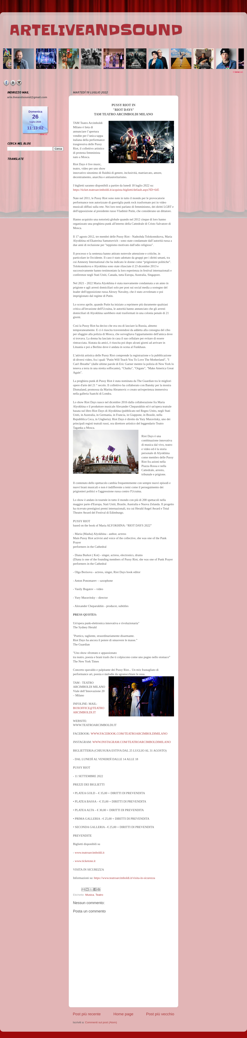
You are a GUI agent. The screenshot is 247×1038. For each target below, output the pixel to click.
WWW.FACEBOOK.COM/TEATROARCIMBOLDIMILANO (129, 733)
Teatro (99, 894)
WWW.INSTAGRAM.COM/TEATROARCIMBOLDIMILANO (131, 742)
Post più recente (87, 1014)
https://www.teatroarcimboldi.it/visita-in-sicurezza (124, 878)
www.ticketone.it (85, 861)
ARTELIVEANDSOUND (96, 30)
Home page (123, 1014)
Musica (89, 894)
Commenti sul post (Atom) (101, 1022)
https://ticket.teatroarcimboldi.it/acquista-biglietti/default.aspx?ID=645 (116, 189)
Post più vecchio (160, 1014)
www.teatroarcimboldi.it (89, 852)
